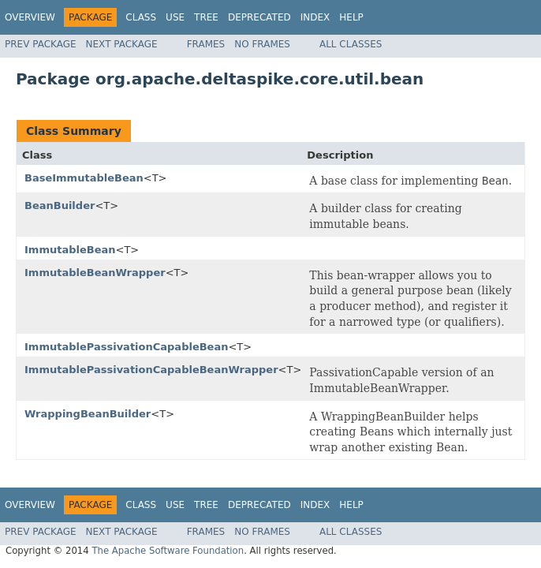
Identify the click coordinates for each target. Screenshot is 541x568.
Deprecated (259, 17)
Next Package (122, 44)
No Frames (262, 44)
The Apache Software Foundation (167, 550)
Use (175, 17)
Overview (30, 17)
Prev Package (40, 44)
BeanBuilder (59, 205)
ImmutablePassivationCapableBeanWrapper (151, 370)
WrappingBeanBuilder (87, 414)
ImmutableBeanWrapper (95, 272)
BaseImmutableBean (84, 178)
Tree (206, 17)
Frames (206, 44)
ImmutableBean (70, 250)
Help (351, 17)
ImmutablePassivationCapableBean (126, 347)
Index (315, 17)
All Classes (350, 44)
